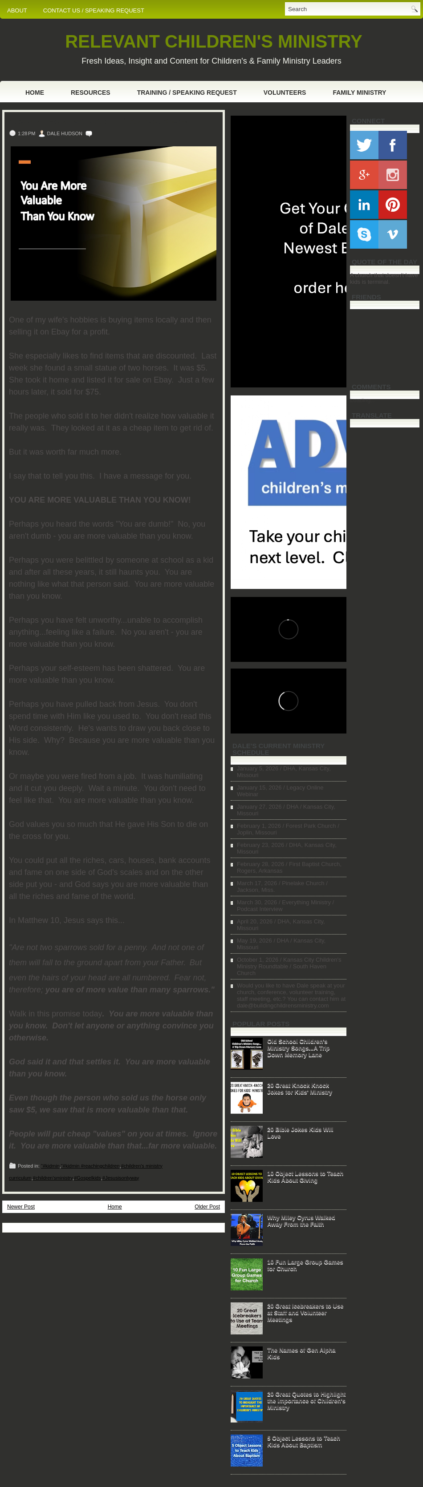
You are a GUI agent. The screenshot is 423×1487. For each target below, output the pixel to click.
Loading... (362, 400)
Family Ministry (359, 92)
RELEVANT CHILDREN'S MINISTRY (213, 41)
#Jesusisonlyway (120, 1178)
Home (34, 92)
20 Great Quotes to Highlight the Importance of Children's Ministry (306, 1400)
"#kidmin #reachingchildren (90, 1166)
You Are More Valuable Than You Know (98, 121)
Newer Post (21, 1207)
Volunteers (285, 92)
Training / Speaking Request (187, 92)
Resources (90, 92)
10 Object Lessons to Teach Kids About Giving (305, 1176)
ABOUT (17, 10)
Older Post (207, 1207)
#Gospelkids (87, 1178)
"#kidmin (50, 1166)
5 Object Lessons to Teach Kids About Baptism (303, 1441)
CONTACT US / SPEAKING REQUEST (93, 10)
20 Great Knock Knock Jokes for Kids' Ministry (299, 1088)
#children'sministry (53, 1178)
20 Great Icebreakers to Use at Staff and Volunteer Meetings (305, 1312)
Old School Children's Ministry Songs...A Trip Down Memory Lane (298, 1048)
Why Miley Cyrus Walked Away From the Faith (301, 1220)
